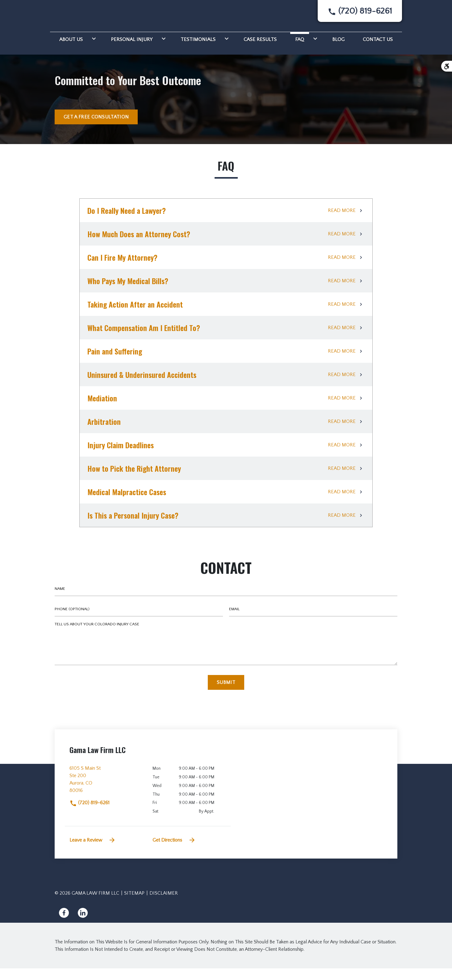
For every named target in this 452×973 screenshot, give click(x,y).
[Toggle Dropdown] (93, 43)
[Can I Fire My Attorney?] (226, 261)
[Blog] (338, 43)
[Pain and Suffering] (226, 355)
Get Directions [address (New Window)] (174, 844)
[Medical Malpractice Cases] (226, 496)
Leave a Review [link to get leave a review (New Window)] (92, 844)
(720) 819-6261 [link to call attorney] (89, 807)
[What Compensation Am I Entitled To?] (226, 332)
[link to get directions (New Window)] (106, 786)
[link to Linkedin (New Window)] (83, 917)
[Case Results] (260, 43)
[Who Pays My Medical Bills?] (226, 285)
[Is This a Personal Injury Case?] (226, 519)
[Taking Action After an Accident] (226, 308)
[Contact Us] (378, 43)
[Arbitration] (226, 426)
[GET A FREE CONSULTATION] (96, 121)
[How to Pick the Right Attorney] (226, 472)
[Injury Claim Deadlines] (226, 449)
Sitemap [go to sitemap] (134, 898)
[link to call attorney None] (360, 13)
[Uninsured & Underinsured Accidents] (226, 379)
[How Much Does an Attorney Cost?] (226, 238)
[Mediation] (226, 402)
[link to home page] (76, 16)
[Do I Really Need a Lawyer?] (226, 215)
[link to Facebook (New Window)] (64, 917)
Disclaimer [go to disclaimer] (163, 898)
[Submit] (226, 687)
